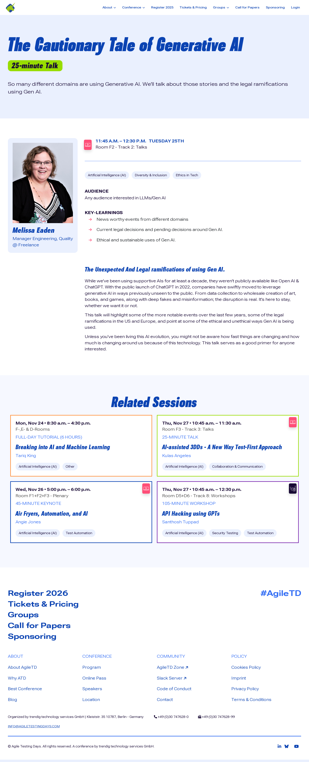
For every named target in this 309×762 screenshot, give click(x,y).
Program (91, 669)
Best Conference (25, 690)
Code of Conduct (174, 690)
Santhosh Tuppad (180, 522)
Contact (165, 701)
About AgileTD (22, 669)
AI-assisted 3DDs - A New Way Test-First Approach (223, 447)
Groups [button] (219, 7)
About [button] (107, 7)
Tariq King (26, 456)
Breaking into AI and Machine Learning (64, 447)
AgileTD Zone (173, 668)
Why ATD (17, 679)
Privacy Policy (245, 690)
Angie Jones (28, 522)
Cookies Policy (246, 669)
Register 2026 (39, 594)
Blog (12, 701)
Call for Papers (247, 7)
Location (91, 701)
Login (295, 7)
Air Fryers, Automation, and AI (52, 514)
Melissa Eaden (34, 230)
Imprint (238, 679)
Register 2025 (162, 7)
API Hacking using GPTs (191, 514)
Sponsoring (275, 7)
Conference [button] (132, 7)
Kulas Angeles (177, 456)
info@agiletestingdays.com (34, 728)
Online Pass (94, 679)
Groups (24, 616)
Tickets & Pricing (193, 7)
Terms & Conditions (251, 701)
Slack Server (173, 679)
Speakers (92, 690)
